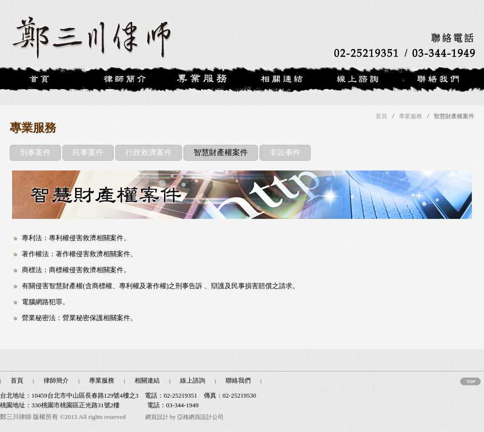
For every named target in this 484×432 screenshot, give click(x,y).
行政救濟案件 (148, 152)
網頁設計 (156, 417)
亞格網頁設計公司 (200, 417)
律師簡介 (56, 380)
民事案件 (88, 152)
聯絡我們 (238, 380)
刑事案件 (35, 152)
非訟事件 (285, 152)
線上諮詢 (192, 380)
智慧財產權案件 (221, 152)
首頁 (381, 116)
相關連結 (147, 380)
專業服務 (410, 116)
